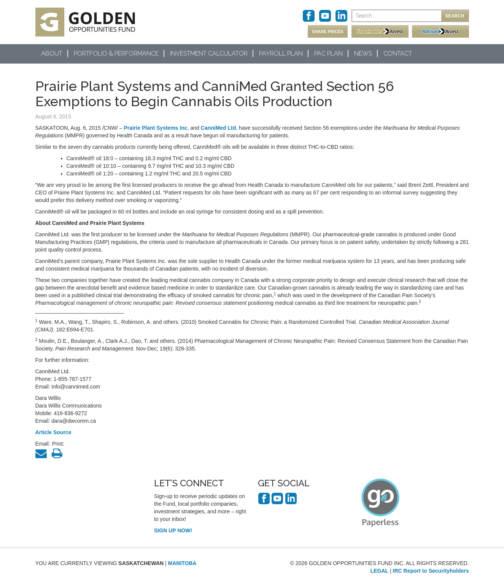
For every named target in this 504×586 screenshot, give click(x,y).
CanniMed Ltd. (219, 128)
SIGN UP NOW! (173, 530)
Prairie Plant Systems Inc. (156, 128)
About (51, 53)
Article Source (53, 432)
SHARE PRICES (327, 31)
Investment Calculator (209, 53)
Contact (397, 53)
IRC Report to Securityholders (431, 571)
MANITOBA (182, 563)
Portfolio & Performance (116, 53)
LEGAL (379, 571)
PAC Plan (328, 53)
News (363, 53)
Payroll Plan (281, 53)
